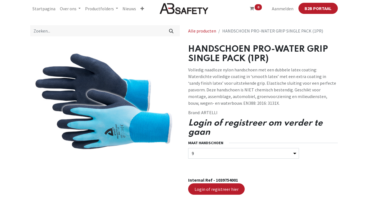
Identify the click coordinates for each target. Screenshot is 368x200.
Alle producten (202, 31)
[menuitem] (44, 8)
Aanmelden (282, 8)
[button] (142, 8)
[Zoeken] (171, 30)
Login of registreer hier (217, 189)
